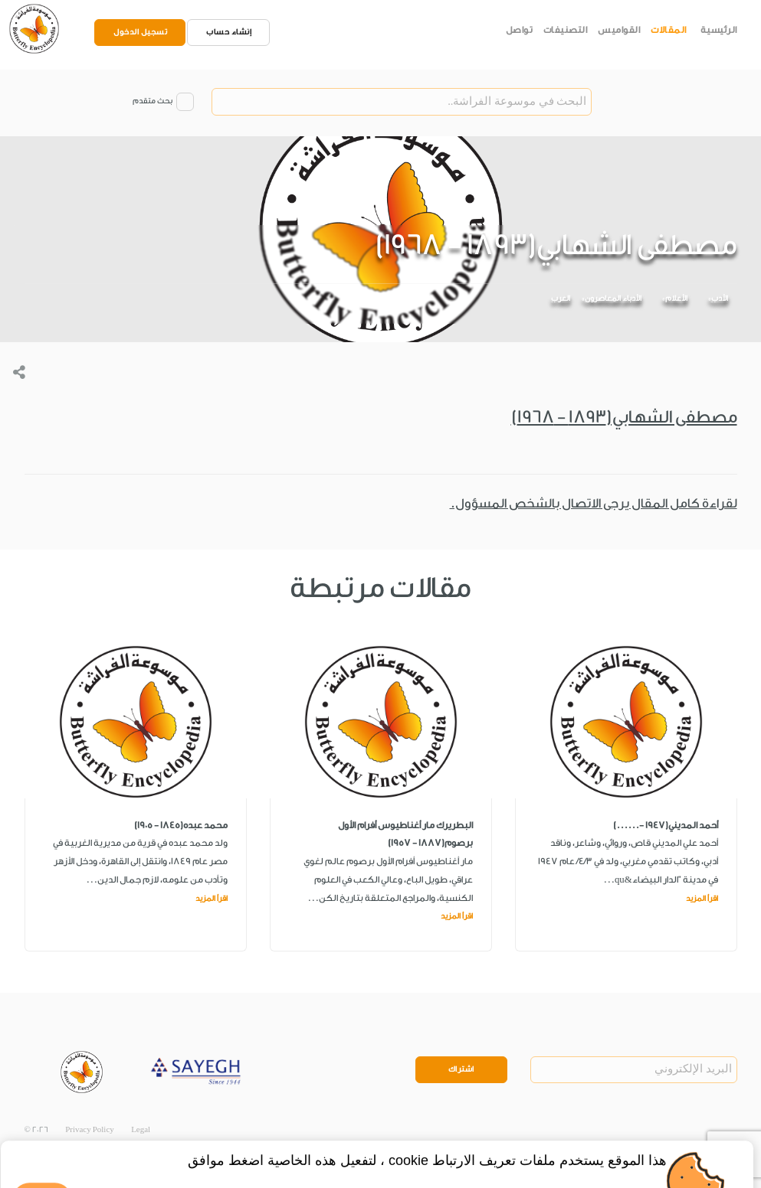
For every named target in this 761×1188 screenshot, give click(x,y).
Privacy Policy (89, 1129)
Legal (140, 1129)
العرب (560, 298)
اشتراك (461, 1069)
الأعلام (676, 298)
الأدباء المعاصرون (613, 298)
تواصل (519, 29)
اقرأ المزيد (702, 898)
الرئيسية (718, 29)
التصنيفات (565, 29)
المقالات (669, 29)
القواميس (619, 29)
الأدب (719, 298)
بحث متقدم (152, 101)
